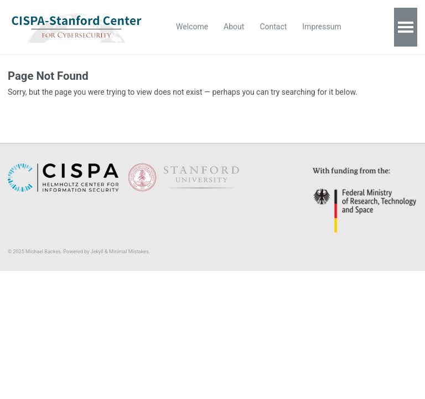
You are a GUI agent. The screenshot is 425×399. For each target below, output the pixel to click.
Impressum (321, 26)
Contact (273, 26)
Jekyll (97, 251)
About (234, 26)
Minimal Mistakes (129, 251)
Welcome (192, 26)
